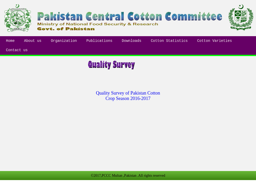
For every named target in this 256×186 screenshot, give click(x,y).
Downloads (131, 41)
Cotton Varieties (214, 41)
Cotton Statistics (169, 41)
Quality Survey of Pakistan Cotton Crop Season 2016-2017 (128, 95)
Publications (99, 41)
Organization (64, 41)
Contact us (17, 50)
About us (32, 41)
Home (10, 41)
